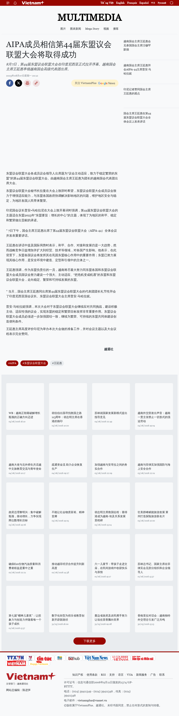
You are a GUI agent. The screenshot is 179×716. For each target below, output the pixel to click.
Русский (162, 3)
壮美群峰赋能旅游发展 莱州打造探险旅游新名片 (153, 514)
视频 (106, 28)
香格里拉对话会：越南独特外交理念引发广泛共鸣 (154, 617)
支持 (112, 674)
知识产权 (77, 674)
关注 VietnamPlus (85, 83)
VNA (130, 674)
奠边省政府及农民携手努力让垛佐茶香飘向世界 (111, 617)
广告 (153, 674)
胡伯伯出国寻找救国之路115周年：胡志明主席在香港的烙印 (67, 417)
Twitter (18, 83)
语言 (121, 674)
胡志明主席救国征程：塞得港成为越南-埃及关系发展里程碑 (111, 516)
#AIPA (12, 363)
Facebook (9, 83)
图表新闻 (75, 28)
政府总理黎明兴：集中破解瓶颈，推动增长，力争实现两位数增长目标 (25, 516)
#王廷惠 (57, 363)
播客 (116, 28)
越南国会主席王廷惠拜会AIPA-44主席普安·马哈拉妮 (137, 69)
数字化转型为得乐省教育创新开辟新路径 (68, 617)
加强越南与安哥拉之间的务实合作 (111, 466)
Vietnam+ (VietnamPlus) (33, 2)
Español (144, 2)
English (120, 2)
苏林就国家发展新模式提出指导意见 (111, 415)
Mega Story (92, 28)
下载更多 (89, 641)
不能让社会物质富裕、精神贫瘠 (68, 514)
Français (132, 2)
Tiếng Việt (107, 2)
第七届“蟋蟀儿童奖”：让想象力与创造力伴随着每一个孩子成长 (25, 619)
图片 (63, 28)
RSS (103, 674)
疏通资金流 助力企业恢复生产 (67, 466)
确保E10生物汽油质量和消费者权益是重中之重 (24, 566)
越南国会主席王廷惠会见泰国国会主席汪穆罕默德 (137, 45)
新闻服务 (141, 674)
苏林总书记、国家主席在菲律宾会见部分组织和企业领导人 (154, 568)
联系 (162, 674)
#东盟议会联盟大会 (34, 363)
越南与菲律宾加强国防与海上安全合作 (154, 466)
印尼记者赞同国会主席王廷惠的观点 (137, 91)
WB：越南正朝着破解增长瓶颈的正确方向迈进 (24, 415)
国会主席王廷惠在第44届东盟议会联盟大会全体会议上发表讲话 (137, 117)
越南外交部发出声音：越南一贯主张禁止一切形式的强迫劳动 (154, 417)
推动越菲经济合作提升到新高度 (68, 566)
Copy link (36, 83)
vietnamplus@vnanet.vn (92, 700)
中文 (153, 3)
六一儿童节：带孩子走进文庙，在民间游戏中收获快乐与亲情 (111, 568)
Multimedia (89, 17)
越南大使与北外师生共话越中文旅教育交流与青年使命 (25, 466)
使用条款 (92, 674)
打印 (27, 83)
